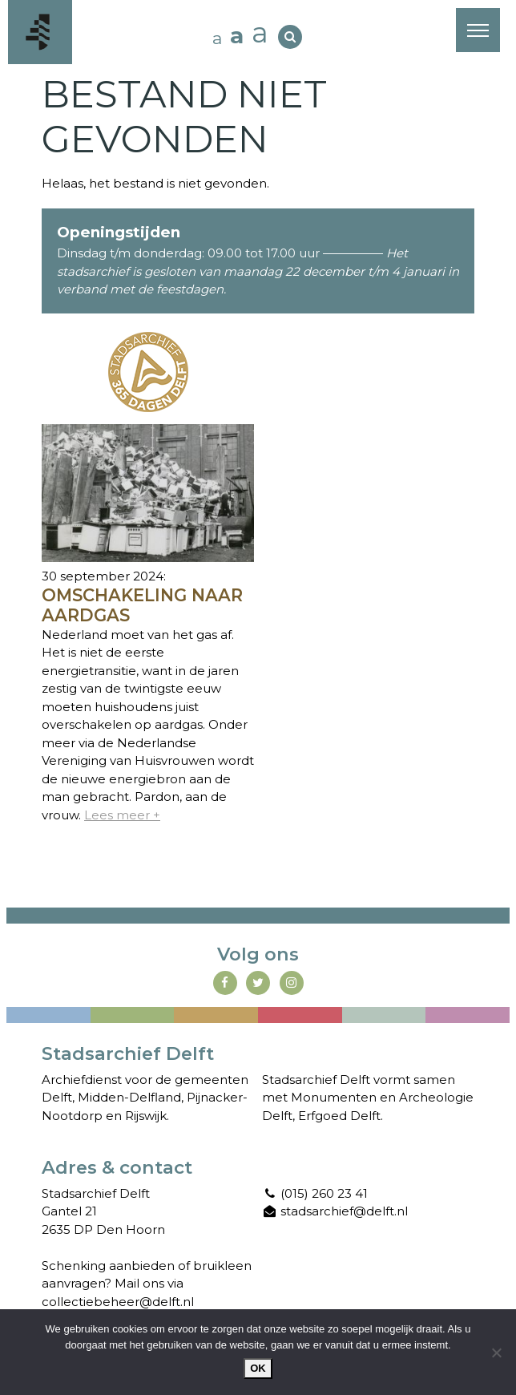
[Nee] (496, 1352)
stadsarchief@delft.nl (335, 1211)
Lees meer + (122, 815)
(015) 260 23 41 (315, 1193)
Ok (258, 1368)
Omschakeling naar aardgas (142, 605)
